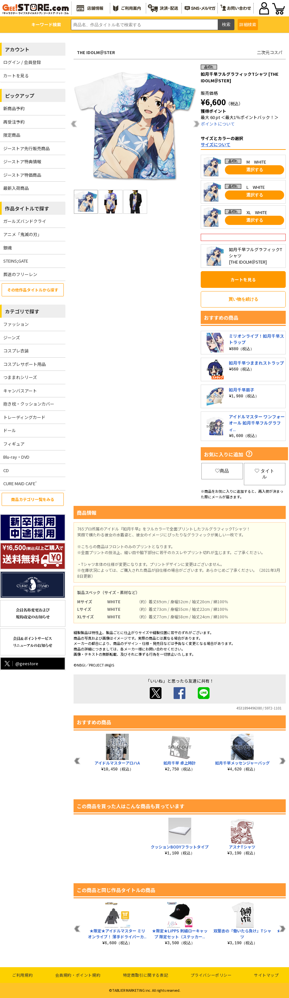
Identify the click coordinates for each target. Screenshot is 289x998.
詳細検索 (247, 24)
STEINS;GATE (15, 261)
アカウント (17, 49)
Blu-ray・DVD (16, 457)
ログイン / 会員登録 (22, 62)
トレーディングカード (24, 417)
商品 (222, 470)
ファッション (16, 324)
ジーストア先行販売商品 (26, 148)
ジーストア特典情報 (22, 161)
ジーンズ (11, 337)
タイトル (264, 473)
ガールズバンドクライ (24, 221)
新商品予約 (14, 108)
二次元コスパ (269, 52)
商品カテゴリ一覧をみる (32, 499)
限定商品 (11, 135)
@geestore (20, 663)
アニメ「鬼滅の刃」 (22, 234)
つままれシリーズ (20, 377)
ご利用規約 (22, 975)
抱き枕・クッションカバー (28, 404)
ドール (9, 430)
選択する (254, 169)
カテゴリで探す (22, 311)
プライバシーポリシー (211, 975)
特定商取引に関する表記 (145, 975)
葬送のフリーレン (20, 274)
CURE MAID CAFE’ (20, 483)
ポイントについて (218, 124)
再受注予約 (14, 122)
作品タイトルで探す (27, 208)
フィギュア (14, 444)
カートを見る (16, 75)
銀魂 (7, 248)
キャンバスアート (20, 391)
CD (6, 470)
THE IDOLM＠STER (96, 52)
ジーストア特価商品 (22, 175)
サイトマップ (266, 975)
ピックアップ (19, 95)
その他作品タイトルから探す (32, 289)
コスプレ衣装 (16, 351)
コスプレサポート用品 (24, 364)
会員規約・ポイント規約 (78, 975)
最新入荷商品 (16, 188)
